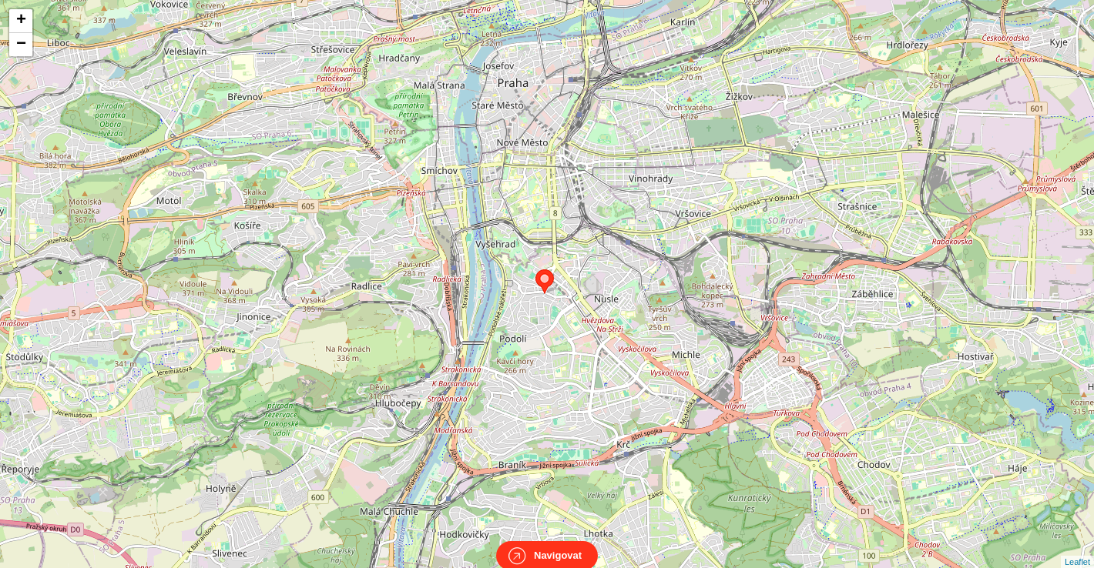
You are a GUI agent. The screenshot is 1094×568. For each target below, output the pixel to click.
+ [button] (21, 20)
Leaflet (1077, 548)
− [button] (21, 44)
